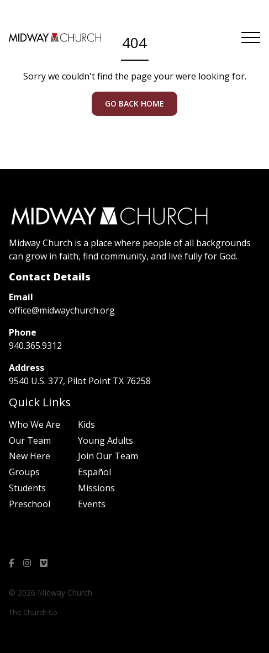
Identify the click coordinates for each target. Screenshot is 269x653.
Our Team (30, 440)
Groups (24, 472)
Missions (96, 488)
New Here (29, 456)
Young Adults (105, 440)
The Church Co (33, 612)
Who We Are (34, 424)
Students (27, 488)
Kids (86, 424)
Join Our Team (108, 456)
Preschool (29, 504)
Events (92, 504)
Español (94, 472)
